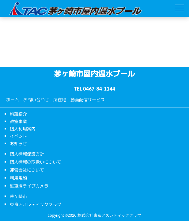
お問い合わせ (36, 100)
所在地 (59, 100)
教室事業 (18, 121)
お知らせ (18, 143)
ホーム (12, 100)
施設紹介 (18, 114)
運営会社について (27, 170)
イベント (18, 136)
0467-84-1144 (99, 88)
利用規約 (18, 178)
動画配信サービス (87, 100)
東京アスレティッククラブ (35, 204)
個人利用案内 (23, 129)
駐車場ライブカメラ (29, 186)
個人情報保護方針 (27, 154)
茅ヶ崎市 (18, 196)
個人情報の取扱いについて (35, 162)
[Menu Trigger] (179, 8)
